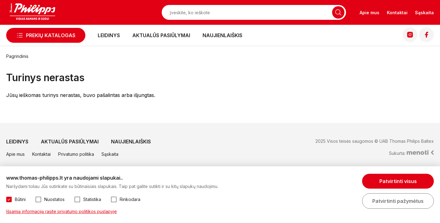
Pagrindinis (17, 56)
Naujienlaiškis (222, 35)
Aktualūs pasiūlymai (161, 35)
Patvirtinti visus (398, 181)
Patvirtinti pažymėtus (398, 201)
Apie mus (369, 12)
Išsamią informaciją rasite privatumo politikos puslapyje (61, 211)
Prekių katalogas (50, 35)
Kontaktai (397, 12)
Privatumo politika (76, 154)
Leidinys (109, 35)
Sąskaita (424, 12)
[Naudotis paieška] (338, 12)
